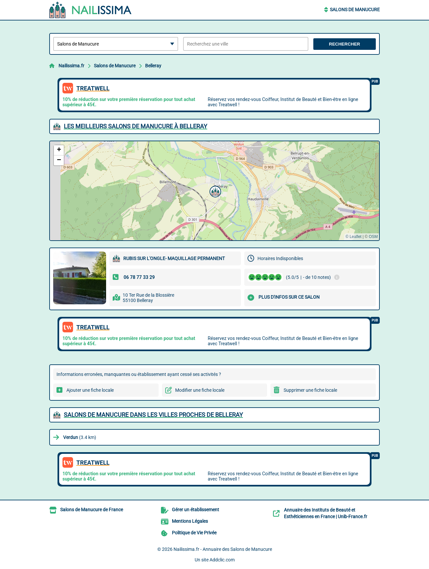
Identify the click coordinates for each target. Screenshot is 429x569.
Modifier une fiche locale (199, 390)
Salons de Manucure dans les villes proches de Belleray (153, 414)
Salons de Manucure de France (91, 509)
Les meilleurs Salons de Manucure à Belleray (135, 126)
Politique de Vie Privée (194, 532)
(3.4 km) (79, 437)
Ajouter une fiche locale (90, 390)
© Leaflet (353, 236)
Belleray (153, 65)
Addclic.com (222, 559)
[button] (214, 191)
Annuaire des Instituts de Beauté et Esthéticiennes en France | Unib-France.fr (325, 513)
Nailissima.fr (71, 65)
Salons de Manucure (355, 9)
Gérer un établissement (195, 509)
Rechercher (344, 44)
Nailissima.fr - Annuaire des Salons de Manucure (223, 549)
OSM (373, 236)
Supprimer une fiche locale (310, 390)
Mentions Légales (190, 521)
